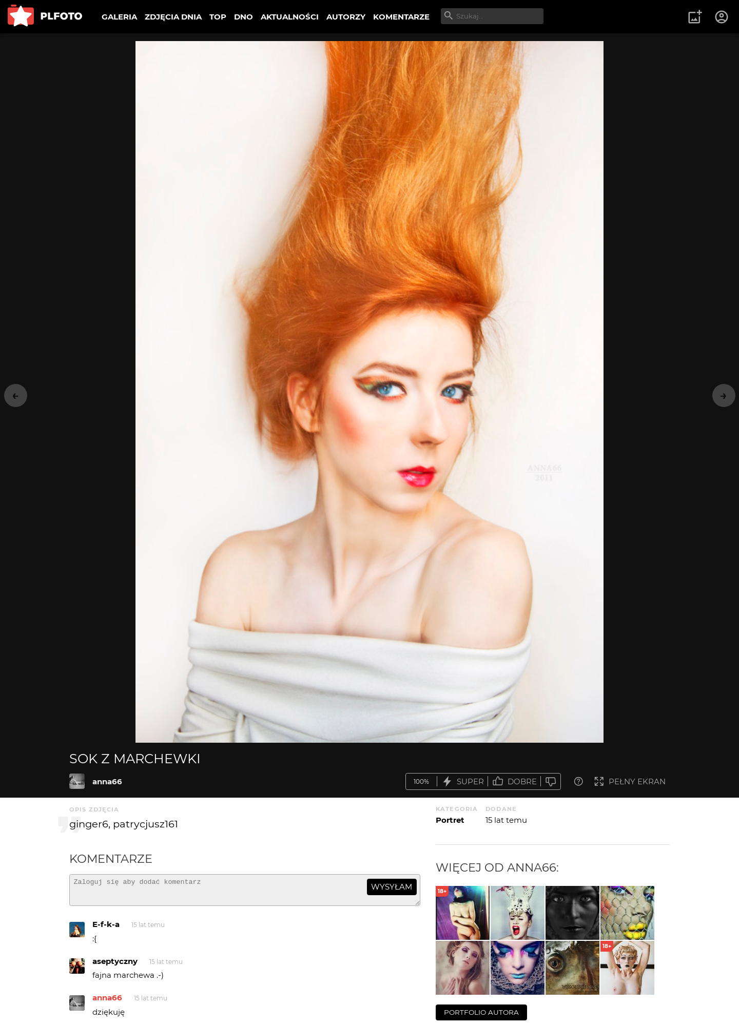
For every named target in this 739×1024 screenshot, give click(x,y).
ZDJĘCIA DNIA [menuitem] (173, 17)
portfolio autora (481, 1012)
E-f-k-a (106, 929)
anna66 (107, 781)
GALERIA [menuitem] (119, 17)
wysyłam (391, 887)
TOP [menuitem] (217, 17)
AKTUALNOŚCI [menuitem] (290, 17)
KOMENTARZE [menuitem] (401, 17)
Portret (450, 820)
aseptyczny (115, 966)
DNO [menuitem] (243, 17)
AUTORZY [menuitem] (345, 17)
